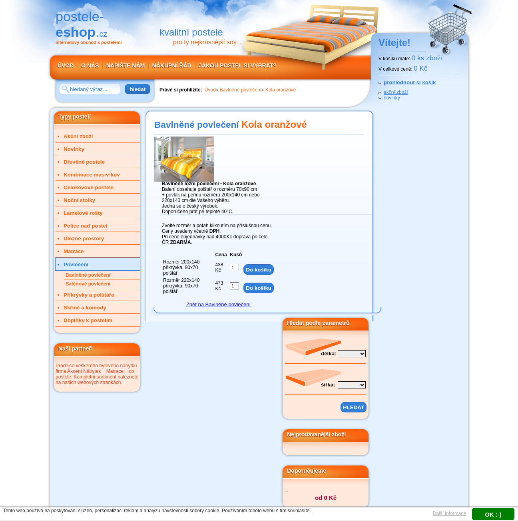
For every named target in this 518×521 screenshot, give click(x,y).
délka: (329, 354)
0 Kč (421, 68)
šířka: (328, 385)
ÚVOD (66, 65)
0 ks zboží (427, 58)
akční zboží (396, 92)
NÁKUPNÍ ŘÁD (171, 65)
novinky (392, 98)
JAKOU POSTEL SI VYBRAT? (238, 65)
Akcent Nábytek (84, 371)
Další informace (449, 513)
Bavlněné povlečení (240, 90)
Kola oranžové (280, 90)
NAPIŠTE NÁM (125, 65)
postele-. (82, 24)
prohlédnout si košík (410, 82)
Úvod (210, 90)
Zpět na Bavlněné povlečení (218, 304)
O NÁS (90, 65)
